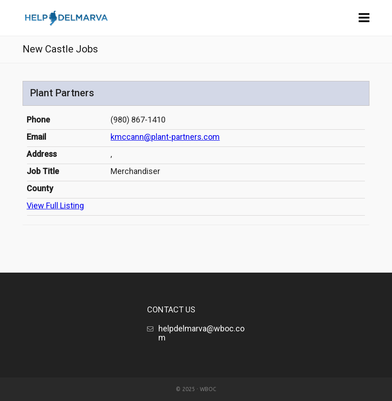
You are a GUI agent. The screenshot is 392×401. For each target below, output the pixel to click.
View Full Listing (55, 205)
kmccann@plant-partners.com (165, 137)
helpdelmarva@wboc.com (201, 333)
